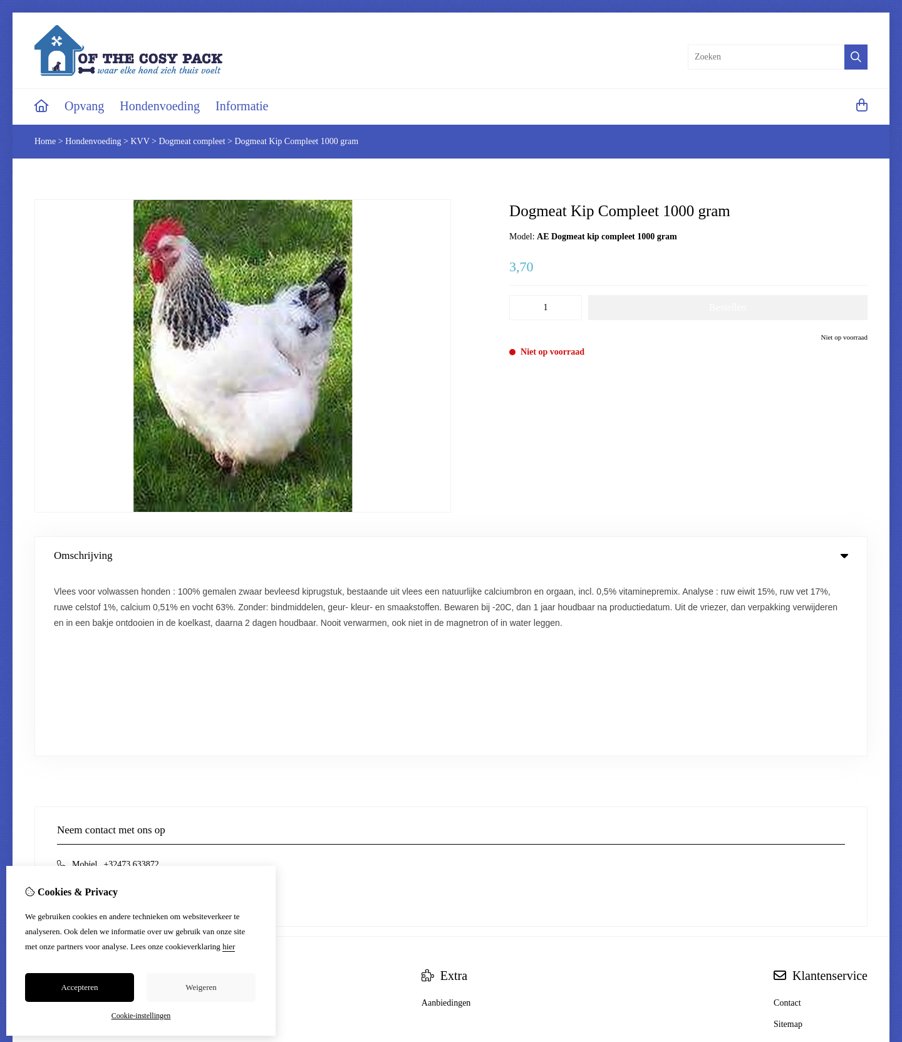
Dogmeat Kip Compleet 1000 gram (297, 141)
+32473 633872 (130, 683)
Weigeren (200, 987)
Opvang (84, 106)
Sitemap (788, 843)
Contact (787, 821)
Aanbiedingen (446, 821)
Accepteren (79, 987)
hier (228, 946)
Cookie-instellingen (141, 1015)
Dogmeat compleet (191, 141)
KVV (139, 141)
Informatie (241, 106)
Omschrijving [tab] (451, 555)
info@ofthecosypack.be (113, 702)
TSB (861, 924)
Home (45, 141)
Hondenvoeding (160, 106)
